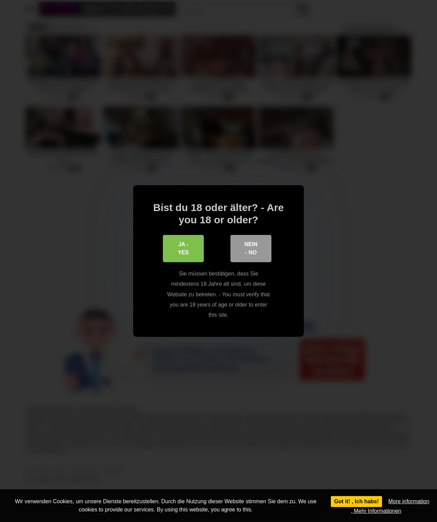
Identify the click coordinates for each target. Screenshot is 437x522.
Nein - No (250, 248)
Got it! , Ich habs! (356, 501)
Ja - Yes (183, 248)
